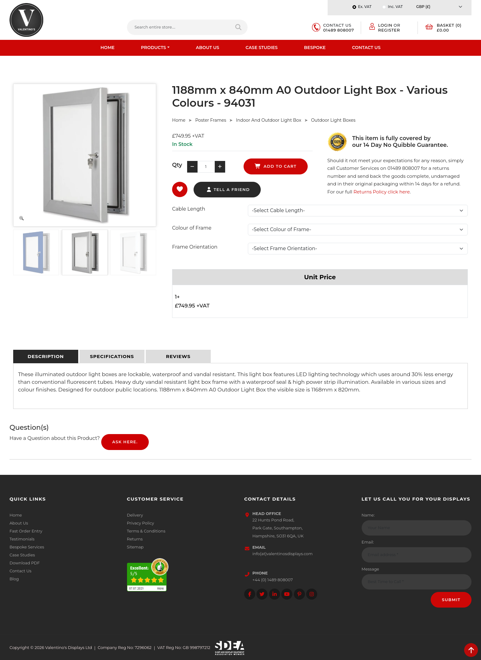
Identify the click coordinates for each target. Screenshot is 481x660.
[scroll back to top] (471, 650)
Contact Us (366, 47)
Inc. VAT (395, 6)
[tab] (45, 356)
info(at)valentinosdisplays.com (282, 553)
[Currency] (441, 7)
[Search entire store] (239, 27)
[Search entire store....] (178, 27)
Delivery (135, 515)
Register (389, 30)
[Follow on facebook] (249, 594)
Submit (451, 599)
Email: (368, 542)
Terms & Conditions (146, 530)
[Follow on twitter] (261, 594)
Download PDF (25, 562)
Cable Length (188, 209)
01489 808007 (338, 30)
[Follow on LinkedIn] (274, 594)
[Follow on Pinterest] (299, 594)
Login (385, 25)
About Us (207, 47)
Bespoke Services (27, 546)
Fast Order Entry (26, 530)
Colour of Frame (191, 228)
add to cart (276, 166)
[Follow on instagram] (311, 594)
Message (370, 569)
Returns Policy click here (381, 192)
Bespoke (314, 47)
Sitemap (135, 546)
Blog (14, 578)
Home (108, 47)
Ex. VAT (364, 6)
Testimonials (22, 538)
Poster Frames (210, 120)
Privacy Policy (140, 523)
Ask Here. (125, 441)
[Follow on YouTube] (286, 594)
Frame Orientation (194, 247)
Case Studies (262, 47)
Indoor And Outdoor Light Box (268, 120)
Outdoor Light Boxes (333, 120)
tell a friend (228, 189)
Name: (368, 515)
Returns (135, 538)
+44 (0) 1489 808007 (272, 579)
